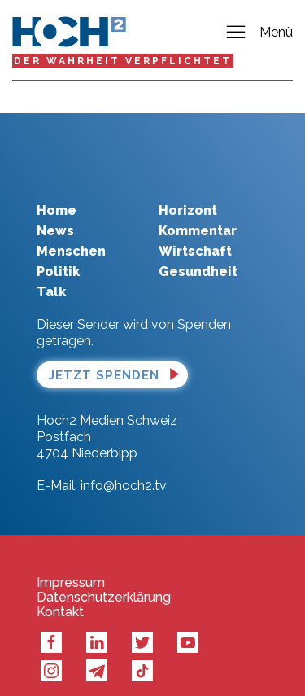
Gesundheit (198, 247)
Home (56, 186)
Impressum (71, 558)
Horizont (188, 186)
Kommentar (198, 206)
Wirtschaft (195, 226)
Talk (51, 267)
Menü (258, 33)
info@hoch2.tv (124, 461)
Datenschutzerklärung (104, 573)
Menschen (71, 226)
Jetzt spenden (104, 351)
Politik (58, 247)
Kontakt (60, 587)
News (55, 206)
